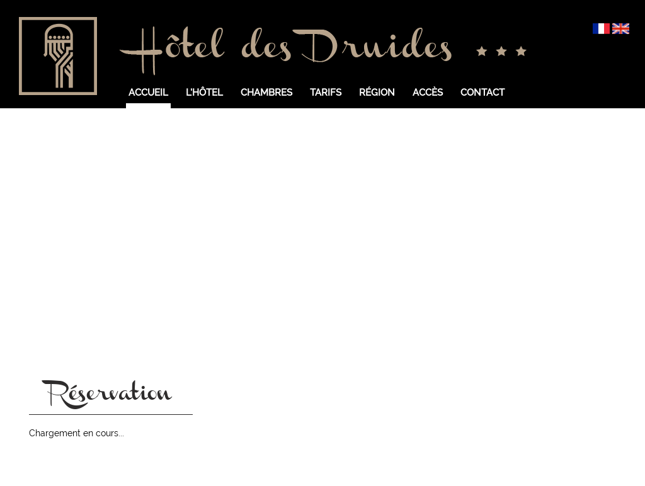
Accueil (148, 92)
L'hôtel (204, 92)
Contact (482, 92)
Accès (428, 92)
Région (377, 92)
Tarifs (325, 92)
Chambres (266, 92)
